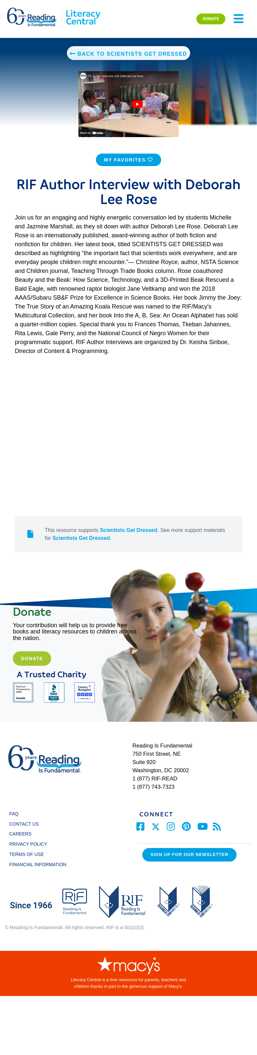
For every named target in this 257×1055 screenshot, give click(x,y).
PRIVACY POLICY (28, 850)
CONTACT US (26, 830)
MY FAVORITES (128, 166)
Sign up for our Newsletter (189, 861)
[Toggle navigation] (238, 19)
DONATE (211, 18)
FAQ (13, 820)
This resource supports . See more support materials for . (135, 540)
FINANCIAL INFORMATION (37, 871)
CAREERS (20, 840)
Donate (32, 665)
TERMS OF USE (29, 861)
